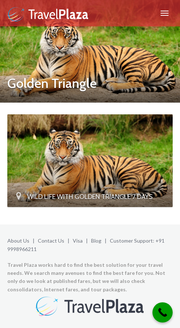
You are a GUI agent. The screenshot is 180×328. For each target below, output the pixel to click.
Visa (78, 240)
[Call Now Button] (162, 312)
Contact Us (51, 240)
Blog (96, 240)
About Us (18, 240)
